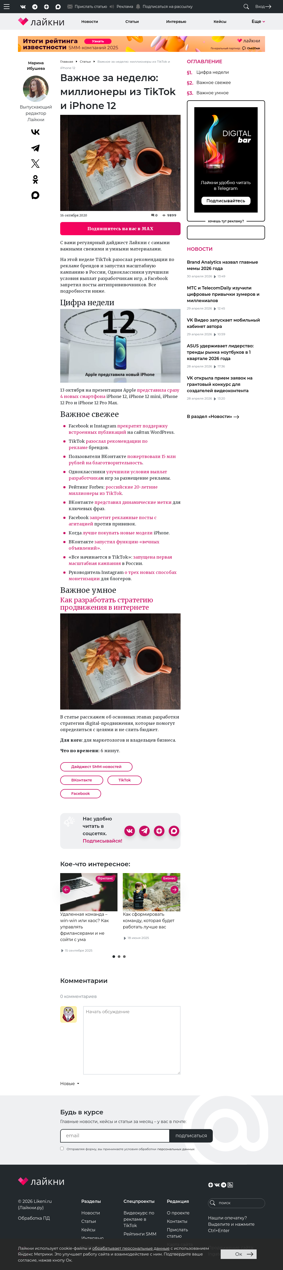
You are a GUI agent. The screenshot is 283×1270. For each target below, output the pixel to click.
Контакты (177, 1221)
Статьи (132, 21)
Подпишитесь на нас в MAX (120, 228)
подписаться (191, 1136)
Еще (258, 21)
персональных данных (176, 1149)
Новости (89, 21)
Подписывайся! (102, 841)
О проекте (178, 1212)
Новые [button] (68, 1083)
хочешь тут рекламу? (226, 221)
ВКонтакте (81, 780)
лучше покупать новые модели (118, 532)
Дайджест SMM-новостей (96, 766)
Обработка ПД (34, 1218)
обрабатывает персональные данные (130, 1248)
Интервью (176, 21)
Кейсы (220, 21)
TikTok (125, 780)
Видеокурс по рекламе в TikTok (139, 1219)
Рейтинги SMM (140, 1234)
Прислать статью (177, 1233)
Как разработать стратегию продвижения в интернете (106, 604)
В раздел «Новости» (213, 417)
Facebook (80, 793)
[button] (113, 956)
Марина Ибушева (36, 66)
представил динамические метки (133, 502)
